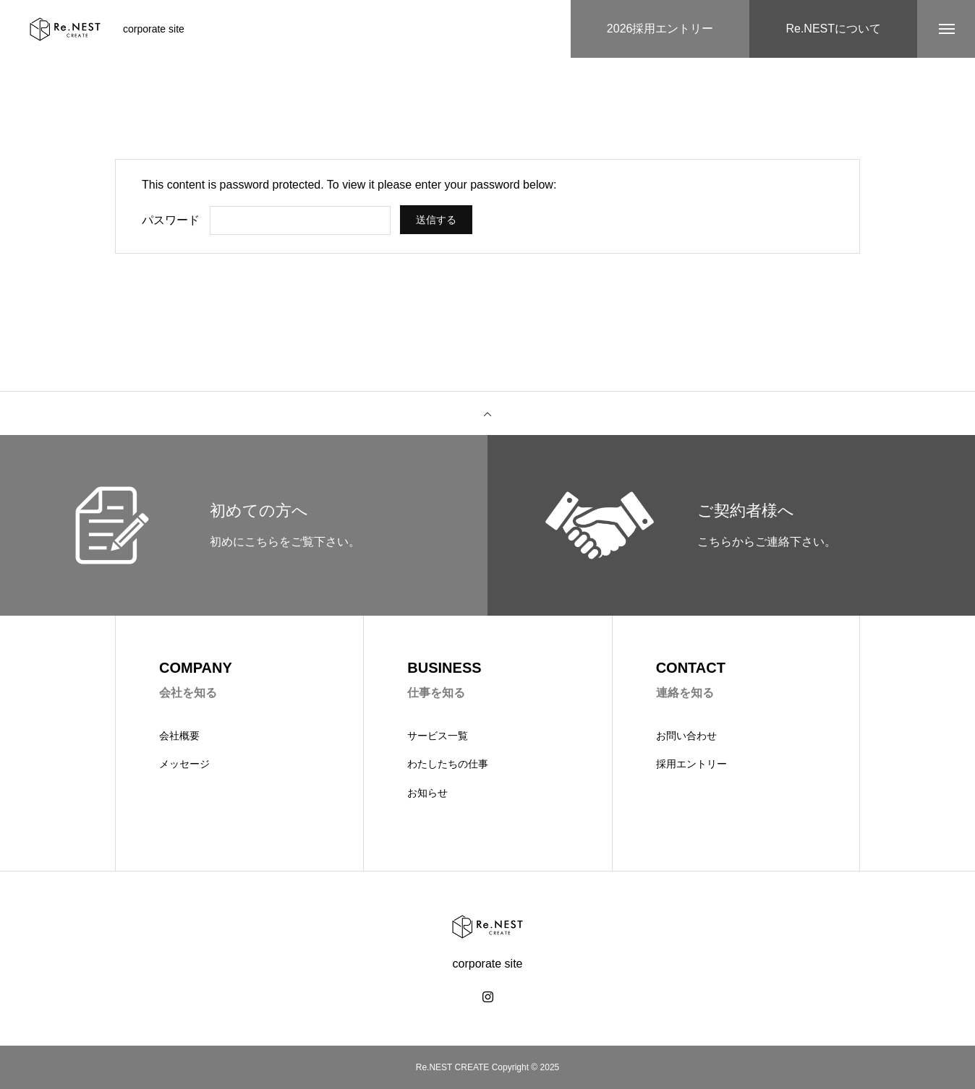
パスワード (171, 220)
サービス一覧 (437, 735)
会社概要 (179, 735)
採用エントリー (691, 764)
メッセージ (184, 764)
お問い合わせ (686, 735)
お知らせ (427, 793)
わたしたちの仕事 (447, 764)
